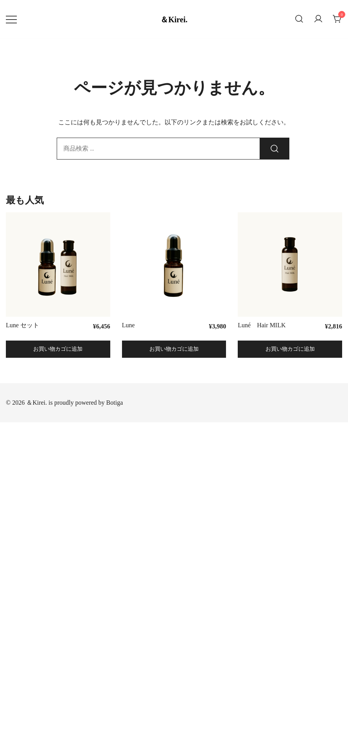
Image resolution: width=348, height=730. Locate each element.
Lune (131, 325)
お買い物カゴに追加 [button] (58, 349)
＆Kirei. (173, 19)
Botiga (114, 402)
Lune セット (22, 325)
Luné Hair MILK (261, 325)
